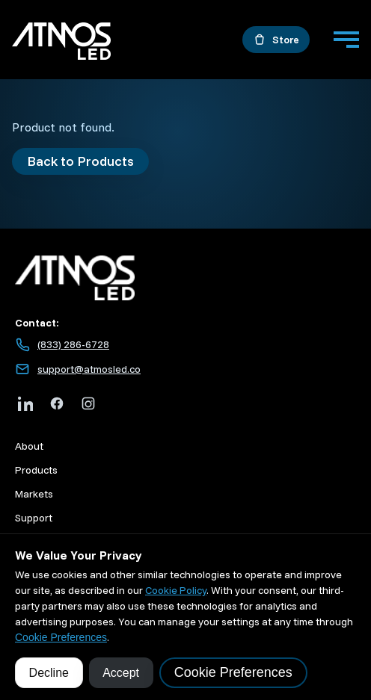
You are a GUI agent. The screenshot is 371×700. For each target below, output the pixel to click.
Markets (34, 494)
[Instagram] (88, 403)
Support (33, 517)
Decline (49, 672)
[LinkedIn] (25, 403)
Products (36, 470)
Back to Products (80, 161)
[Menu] (346, 39)
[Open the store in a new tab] (276, 39)
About (29, 446)
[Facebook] (56, 403)
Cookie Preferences (61, 637)
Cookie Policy (175, 590)
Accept (120, 672)
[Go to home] (61, 43)
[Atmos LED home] (185, 278)
